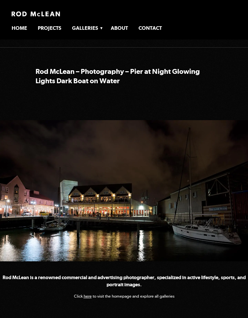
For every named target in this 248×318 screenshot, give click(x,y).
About (119, 28)
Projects (49, 28)
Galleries (85, 28)
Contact (150, 28)
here (88, 296)
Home (19, 28)
